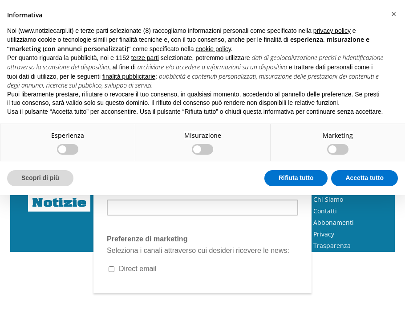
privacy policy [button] (332, 30)
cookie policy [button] (213, 48)
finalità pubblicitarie (128, 76)
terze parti (145, 57)
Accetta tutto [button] (364, 177)
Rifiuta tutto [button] (296, 177)
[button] (393, 14)
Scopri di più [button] (40, 177)
